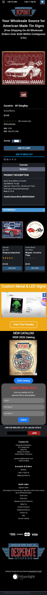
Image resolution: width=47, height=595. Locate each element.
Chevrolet (5, 247)
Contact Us (23, 513)
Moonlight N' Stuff (35, 571)
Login (26, 2)
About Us (23, 504)
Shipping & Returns (23, 475)
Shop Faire (23, 498)
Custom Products (23, 507)
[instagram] (44, 300)
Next (44, 210)
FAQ (23, 515)
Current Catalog (23, 518)
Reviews (23, 169)
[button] (23, 325)
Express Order (23, 488)
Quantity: (7, 141)
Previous (40, 210)
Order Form (23, 495)
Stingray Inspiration (11, 252)
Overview (23, 165)
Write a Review (9, 124)
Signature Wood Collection (23, 501)
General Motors (30, 247)
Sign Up (33, 2)
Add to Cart (12, 268)
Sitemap (27, 593)
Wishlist (23, 470)
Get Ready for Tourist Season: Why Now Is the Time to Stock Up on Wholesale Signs (23, 492)
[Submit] (23, 419)
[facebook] (44, 295)
